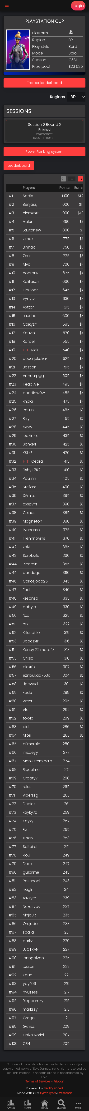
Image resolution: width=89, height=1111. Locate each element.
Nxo (26, 615)
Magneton (32, 521)
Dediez (29, 804)
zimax (28, 238)
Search (61, 1104)
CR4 (26, 1043)
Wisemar (65, 1093)
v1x (25, 709)
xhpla (28, 401)
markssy (30, 1009)
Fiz (25, 829)
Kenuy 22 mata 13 (39, 649)
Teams (27, 1104)
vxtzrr (27, 701)
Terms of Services (38, 1081)
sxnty (27, 427)
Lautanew (32, 230)
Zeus (27, 256)
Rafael (29, 341)
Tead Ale (31, 384)
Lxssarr (29, 966)
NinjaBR (29, 915)
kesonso (30, 598)
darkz (28, 941)
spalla (28, 932)
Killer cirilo (31, 632)
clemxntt (31, 213)
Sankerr (29, 444)
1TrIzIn (28, 838)
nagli (27, 889)
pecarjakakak (35, 358)
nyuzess (30, 992)
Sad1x (28, 196)
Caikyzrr (30, 324)
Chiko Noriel (33, 1035)
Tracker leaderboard (44, 82)
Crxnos (29, 512)
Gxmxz (29, 1026)
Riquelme (31, 769)
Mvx (26, 264)
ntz (25, 624)
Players (11, 1104)
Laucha (30, 315)
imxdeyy (30, 752)
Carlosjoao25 (35, 581)
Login (78, 6)
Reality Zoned (53, 1088)
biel (26, 726)
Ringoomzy (33, 1000)
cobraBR (30, 273)
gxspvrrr (30, 504)
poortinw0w (34, 393)
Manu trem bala (37, 761)
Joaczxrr (30, 641)
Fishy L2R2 (31, 470)
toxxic (28, 718)
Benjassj (30, 204)
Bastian (30, 367)
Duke (27, 863)
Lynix (52, 1093)
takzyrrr (29, 898)
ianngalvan (33, 958)
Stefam (29, 487)
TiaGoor (30, 290)
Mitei (27, 735)
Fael (26, 589)
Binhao (29, 247)
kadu (27, 692)
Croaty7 (30, 778)
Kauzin (29, 333)
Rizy (26, 418)
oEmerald (31, 744)
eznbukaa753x (36, 675)
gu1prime (31, 872)
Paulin (28, 410)
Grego (29, 1018)
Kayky (28, 821)
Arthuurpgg (33, 375)
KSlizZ (28, 452)
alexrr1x (29, 667)
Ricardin (30, 564)
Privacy (58, 1081)
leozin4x (30, 435)
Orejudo (30, 923)
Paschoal (31, 881)
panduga (32, 572)
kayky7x (30, 812)
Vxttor (28, 307)
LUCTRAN (30, 949)
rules (27, 786)
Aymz (44, 1093)
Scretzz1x (31, 555)
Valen (28, 221)
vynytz (29, 298)
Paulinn (29, 478)
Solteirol (30, 846)
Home (44, 1104)
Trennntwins (34, 538)
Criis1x (28, 658)
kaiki (26, 547)
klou (26, 855)
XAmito (29, 495)
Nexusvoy (31, 906)
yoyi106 (29, 983)
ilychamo (31, 530)
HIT (26, 350)
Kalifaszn (31, 281)
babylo (29, 607)
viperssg (30, 795)
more (78, 1104)
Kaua (28, 975)
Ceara (37, 461)
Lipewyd (30, 684)
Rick (34, 350)
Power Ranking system (45, 151)
